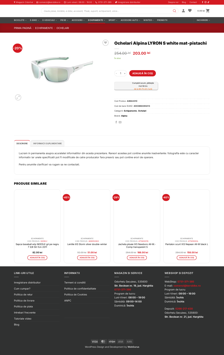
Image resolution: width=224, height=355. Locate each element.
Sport (113, 20)
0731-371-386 (122, 289)
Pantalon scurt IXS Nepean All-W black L (186, 244)
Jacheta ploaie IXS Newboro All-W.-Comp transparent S (137, 245)
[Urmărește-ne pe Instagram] (205, 2)
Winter (148, 20)
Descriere (22, 143)
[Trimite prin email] (120, 122)
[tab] (22, 143)
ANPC (67, 300)
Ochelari (62, 28)
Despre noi (173, 2)
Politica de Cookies (75, 294)
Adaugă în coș (142, 73)
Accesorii (78, 20)
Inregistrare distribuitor (27, 282)
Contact (193, 2)
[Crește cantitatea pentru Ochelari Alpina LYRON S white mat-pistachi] (125, 73)
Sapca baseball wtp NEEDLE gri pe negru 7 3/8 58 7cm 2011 (37, 245)
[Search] (174, 11)
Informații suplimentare (47, 143)
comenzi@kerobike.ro (187, 285)
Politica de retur (23, 294)
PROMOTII (162, 20)
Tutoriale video (22, 318)
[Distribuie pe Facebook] (116, 122)
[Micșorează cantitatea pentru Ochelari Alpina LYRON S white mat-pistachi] (116, 73)
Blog (184, 2)
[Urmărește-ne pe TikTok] (208, 2)
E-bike (34, 20)
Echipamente (96, 20)
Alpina (124, 116)
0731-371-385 (185, 281)
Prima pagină (22, 28)
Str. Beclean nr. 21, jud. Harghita (184, 316)
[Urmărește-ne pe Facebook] (202, 2)
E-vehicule (49, 20)
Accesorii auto (130, 20)
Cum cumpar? (22, 288)
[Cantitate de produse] (120, 73)
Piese (64, 20)
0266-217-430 (184, 308)
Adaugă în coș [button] (37, 258)
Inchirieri (203, 20)
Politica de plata (23, 306)
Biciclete (20, 20)
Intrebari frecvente (24, 312)
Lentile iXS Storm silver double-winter (87, 244)
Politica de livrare (24, 300)
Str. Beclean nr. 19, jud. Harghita (133, 285)
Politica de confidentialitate (80, 288)
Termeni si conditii (75, 282)
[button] (183, 11)
